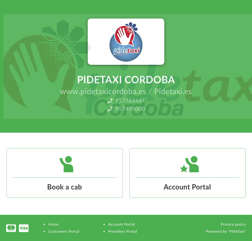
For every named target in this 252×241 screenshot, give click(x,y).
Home (53, 224)
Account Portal (121, 224)
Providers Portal (122, 231)
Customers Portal (63, 231)
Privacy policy (233, 224)
